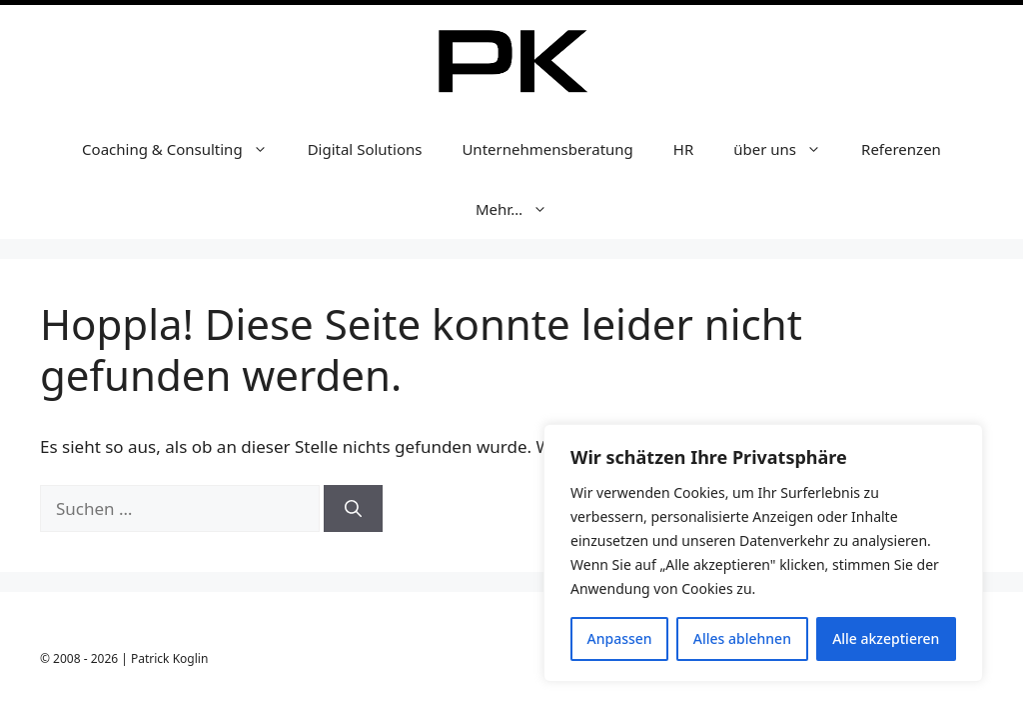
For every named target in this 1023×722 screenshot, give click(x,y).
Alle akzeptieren (885, 638)
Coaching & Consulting (185, 149)
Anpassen (619, 638)
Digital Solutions (365, 149)
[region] (763, 553)
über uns (787, 149)
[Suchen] (353, 509)
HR (683, 149)
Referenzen (901, 149)
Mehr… (521, 209)
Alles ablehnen (742, 638)
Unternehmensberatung (547, 149)
